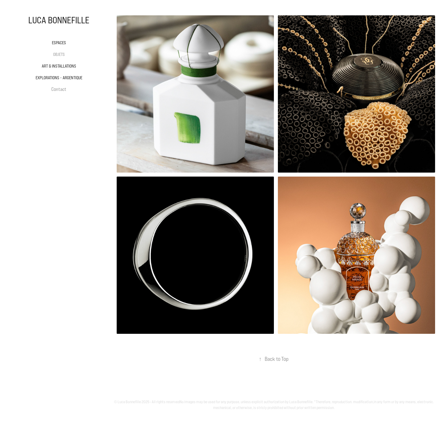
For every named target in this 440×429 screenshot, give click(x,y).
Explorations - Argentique (59, 77)
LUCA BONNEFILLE (58, 19)
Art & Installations (59, 66)
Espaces (59, 42)
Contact (58, 89)
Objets (59, 54)
